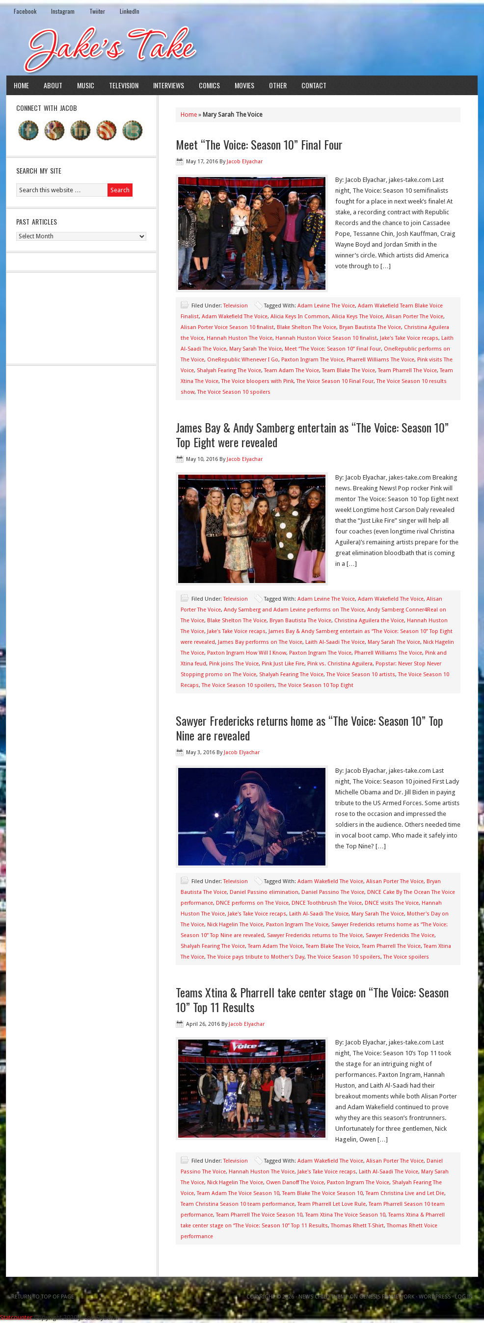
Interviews (168, 85)
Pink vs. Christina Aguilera (340, 664)
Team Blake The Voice (348, 370)
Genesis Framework (386, 1297)
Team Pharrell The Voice (407, 370)
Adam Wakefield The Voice (235, 316)
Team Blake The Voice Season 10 (322, 1193)
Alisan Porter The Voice (414, 316)
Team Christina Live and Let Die (405, 1193)
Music (85, 85)
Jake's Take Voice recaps (409, 338)
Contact (313, 85)
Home (21, 85)
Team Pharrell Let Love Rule (331, 1204)
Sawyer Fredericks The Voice (400, 935)
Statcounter (16, 1317)
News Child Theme (323, 1297)
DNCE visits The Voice (392, 903)
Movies (244, 85)
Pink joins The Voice (234, 664)
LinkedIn (129, 11)
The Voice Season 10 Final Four (335, 381)
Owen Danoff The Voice (295, 1182)
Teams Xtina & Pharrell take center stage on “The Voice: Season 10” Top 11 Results (312, 999)
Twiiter (97, 11)
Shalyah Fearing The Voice (229, 370)
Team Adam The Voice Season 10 (238, 1193)
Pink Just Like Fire (283, 664)
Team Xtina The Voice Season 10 (345, 1215)
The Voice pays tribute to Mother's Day (255, 957)
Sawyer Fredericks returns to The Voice (315, 935)
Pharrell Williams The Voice (380, 359)
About (53, 85)
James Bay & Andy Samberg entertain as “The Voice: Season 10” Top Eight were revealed (312, 434)
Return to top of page (42, 1297)
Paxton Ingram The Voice (312, 359)
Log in (464, 1297)
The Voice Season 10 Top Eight (315, 685)
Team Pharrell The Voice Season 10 (259, 1215)
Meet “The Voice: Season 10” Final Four (259, 144)
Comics (209, 85)
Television (123, 85)
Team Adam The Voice (291, 370)
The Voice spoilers (406, 957)
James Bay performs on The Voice (260, 642)
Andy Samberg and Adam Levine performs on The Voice (294, 610)
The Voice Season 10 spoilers (233, 392)
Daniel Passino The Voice (332, 892)
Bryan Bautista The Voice (370, 327)
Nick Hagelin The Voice (235, 924)
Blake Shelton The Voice (306, 327)
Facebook (25, 11)
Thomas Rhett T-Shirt (357, 1225)
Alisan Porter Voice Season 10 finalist (227, 327)
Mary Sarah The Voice (255, 349)
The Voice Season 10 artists (360, 674)
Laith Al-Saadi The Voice (335, 642)
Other (278, 85)
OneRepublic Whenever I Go (242, 359)
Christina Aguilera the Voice (369, 620)
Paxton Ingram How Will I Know (246, 653)
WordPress (435, 1297)
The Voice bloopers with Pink (257, 381)
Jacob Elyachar (245, 161)
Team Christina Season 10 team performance (238, 1204)
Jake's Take (242, 49)
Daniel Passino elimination (264, 892)
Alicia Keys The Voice (357, 316)
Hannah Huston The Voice (239, 338)
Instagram (63, 11)
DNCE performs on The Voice (252, 903)
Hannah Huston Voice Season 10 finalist (326, 338)
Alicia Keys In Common (299, 316)
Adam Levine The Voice (326, 306)
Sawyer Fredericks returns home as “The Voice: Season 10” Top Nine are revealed (309, 728)
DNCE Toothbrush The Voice (327, 903)
